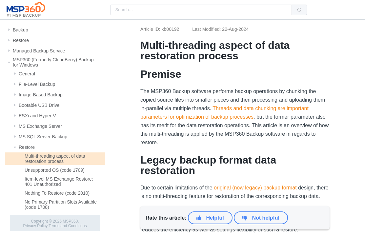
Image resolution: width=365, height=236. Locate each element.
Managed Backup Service (39, 50)
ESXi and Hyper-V (37, 115)
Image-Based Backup (41, 94)
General (27, 73)
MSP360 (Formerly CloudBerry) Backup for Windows (53, 62)
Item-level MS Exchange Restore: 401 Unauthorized (59, 181)
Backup (20, 29)
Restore (21, 40)
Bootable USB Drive (39, 105)
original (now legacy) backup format (255, 187)
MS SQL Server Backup (43, 136)
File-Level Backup (37, 84)
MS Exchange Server (40, 126)
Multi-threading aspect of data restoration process (55, 158)
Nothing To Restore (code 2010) (57, 193)
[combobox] (201, 10)
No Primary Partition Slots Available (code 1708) (61, 204)
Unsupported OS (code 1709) (55, 170)
